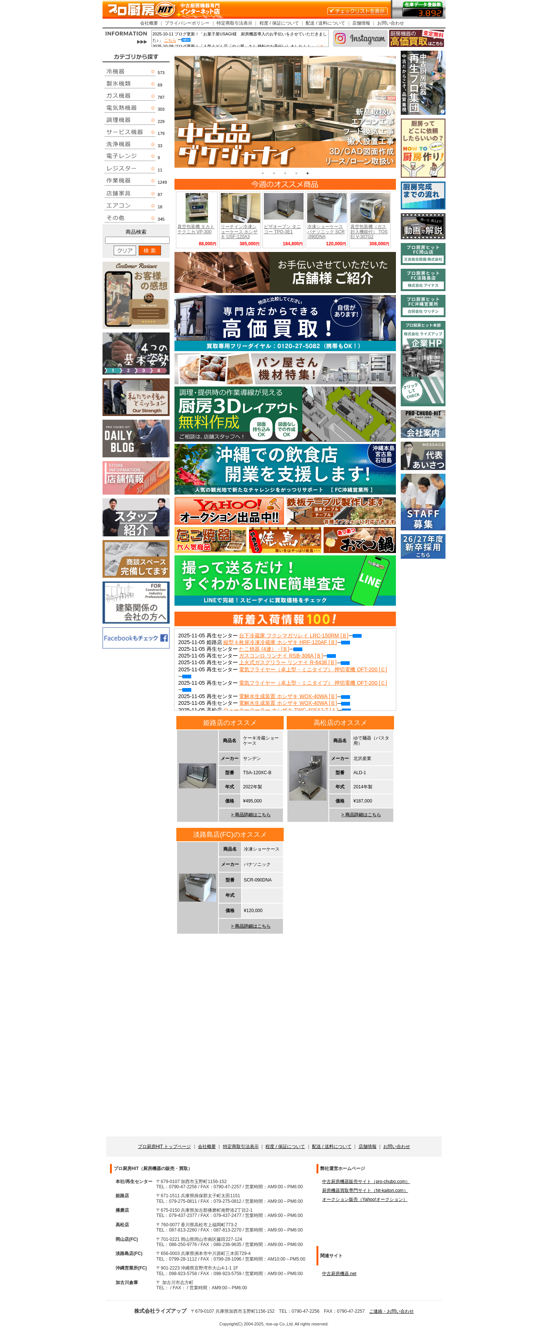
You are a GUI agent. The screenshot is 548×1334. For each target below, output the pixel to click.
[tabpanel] (285, 112)
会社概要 (149, 23)
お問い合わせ (390, 23)
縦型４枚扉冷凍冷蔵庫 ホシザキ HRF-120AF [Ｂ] (286, 642)
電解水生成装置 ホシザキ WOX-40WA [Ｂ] (294, 696)
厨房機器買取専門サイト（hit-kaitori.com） (365, 1190)
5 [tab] (307, 173)
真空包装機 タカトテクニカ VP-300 (195, 229)
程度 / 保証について (279, 23)
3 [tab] (285, 173)
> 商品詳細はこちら (251, 814)
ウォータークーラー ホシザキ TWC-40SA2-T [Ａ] (287, 710)
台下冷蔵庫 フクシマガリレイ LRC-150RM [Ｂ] (300, 635)
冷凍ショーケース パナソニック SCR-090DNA (326, 231)
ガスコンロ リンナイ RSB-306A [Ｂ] (287, 656)
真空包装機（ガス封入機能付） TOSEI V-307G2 (369, 231)
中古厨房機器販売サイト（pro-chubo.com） (366, 1181)
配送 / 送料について (325, 23)
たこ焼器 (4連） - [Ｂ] (270, 649)
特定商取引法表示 (234, 23)
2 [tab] (274, 173)
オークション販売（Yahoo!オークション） (364, 1199)
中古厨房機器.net (339, 1273)
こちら (170, 40)
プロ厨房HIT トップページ (164, 1146)
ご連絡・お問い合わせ (391, 1311)
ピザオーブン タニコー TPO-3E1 (282, 229)
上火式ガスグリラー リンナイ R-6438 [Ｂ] (294, 662)
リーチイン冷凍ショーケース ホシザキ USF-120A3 (239, 231)
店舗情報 (361, 23)
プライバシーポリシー (187, 23)
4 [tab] (296, 173)
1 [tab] (263, 173)
